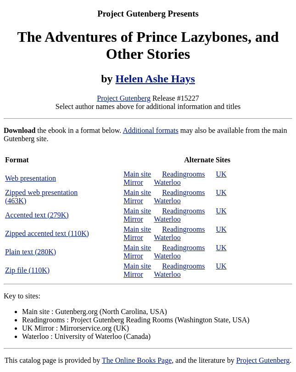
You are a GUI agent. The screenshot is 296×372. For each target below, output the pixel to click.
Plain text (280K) (30, 252)
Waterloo (167, 182)
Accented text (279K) (37, 215)
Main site (137, 174)
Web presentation (30, 178)
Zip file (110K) (27, 270)
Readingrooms (183, 174)
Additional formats (150, 130)
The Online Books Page (137, 360)
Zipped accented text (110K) (47, 233)
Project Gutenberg (124, 98)
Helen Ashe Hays (155, 79)
